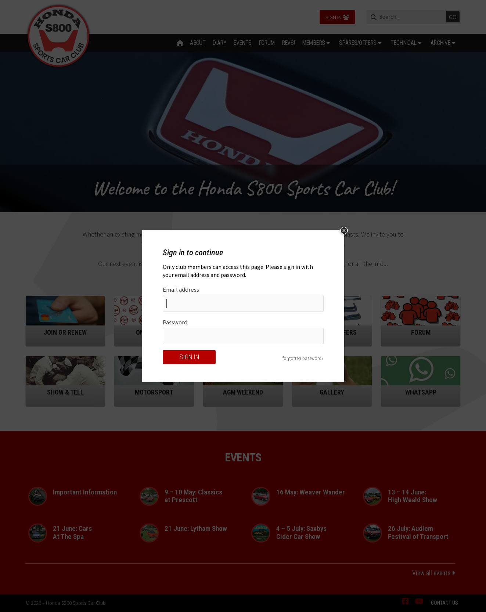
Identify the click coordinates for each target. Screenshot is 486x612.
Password (175, 322)
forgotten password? (303, 358)
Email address (181, 289)
